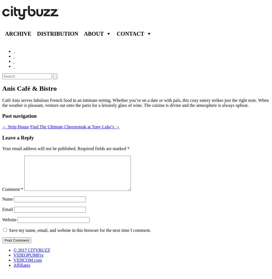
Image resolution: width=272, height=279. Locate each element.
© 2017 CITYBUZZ (31, 256)
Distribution (57, 34)
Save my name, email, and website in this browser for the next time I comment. (80, 237)
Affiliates (21, 272)
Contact (130, 34)
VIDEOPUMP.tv (28, 261)
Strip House (15, 126)
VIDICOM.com (27, 266)
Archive (18, 34)
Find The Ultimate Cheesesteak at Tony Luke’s (75, 126)
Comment (12, 196)
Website (9, 226)
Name (7, 205)
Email (7, 216)
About (94, 34)
